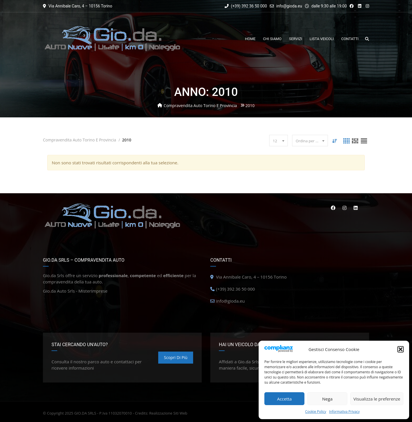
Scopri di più (175, 357)
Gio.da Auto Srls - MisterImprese (75, 291)
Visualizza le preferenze (376, 399)
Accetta (284, 399)
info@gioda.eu (289, 6)
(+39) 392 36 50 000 (246, 6)
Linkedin (356, 207)
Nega (327, 399)
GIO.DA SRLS (85, 413)
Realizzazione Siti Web (168, 413)
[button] (400, 349)
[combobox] (278, 140)
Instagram (344, 207)
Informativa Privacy (344, 411)
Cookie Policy (315, 411)
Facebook (332, 207)
